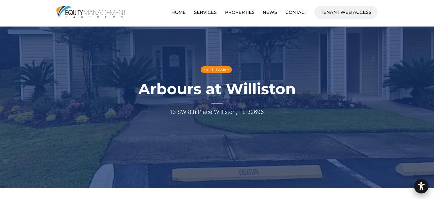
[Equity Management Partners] (91, 15)
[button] (421, 186)
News (270, 12)
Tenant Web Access (349, 11)
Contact (296, 12)
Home (178, 12)
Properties (240, 12)
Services (205, 12)
